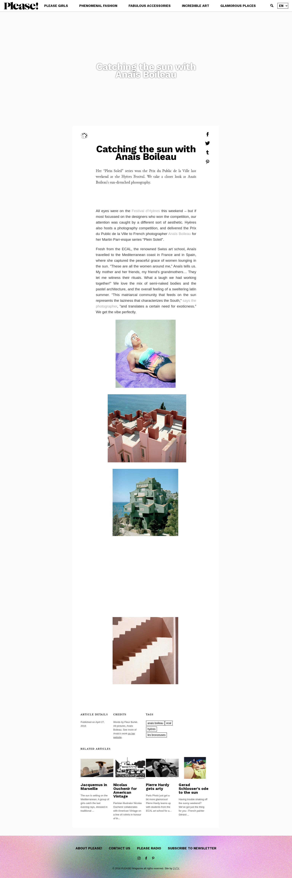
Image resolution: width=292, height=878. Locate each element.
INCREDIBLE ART (195, 6)
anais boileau (155, 723)
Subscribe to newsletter (192, 848)
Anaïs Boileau (179, 234)
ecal (168, 723)
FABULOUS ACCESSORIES (150, 6)
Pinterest (153, 858)
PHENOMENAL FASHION (98, 6)
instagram (139, 858)
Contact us (119, 848)
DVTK (176, 868)
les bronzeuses (156, 734)
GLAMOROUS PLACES (238, 6)
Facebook (146, 858)
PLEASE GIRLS (56, 6)
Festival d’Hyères (146, 211)
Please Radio (149, 848)
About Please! (89, 848)
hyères (151, 729)
